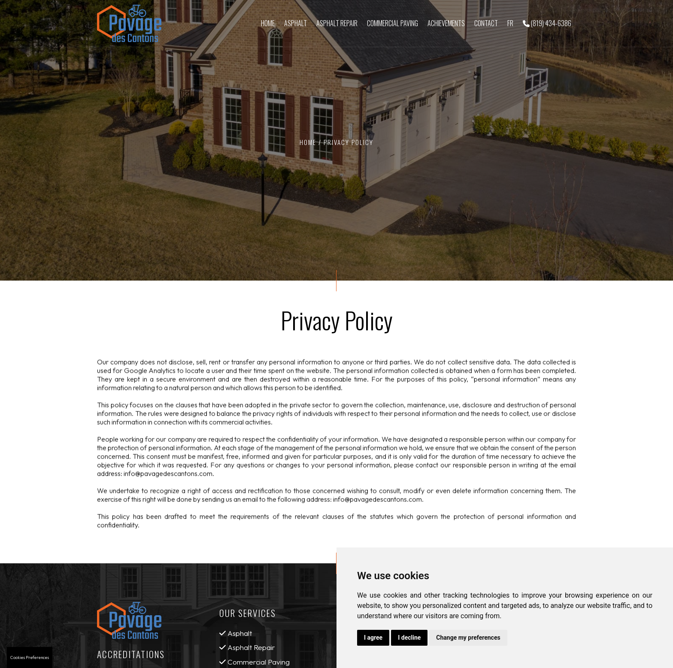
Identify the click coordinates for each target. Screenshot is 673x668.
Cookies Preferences (29, 657)
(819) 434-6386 (547, 23)
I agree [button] (373, 637)
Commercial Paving (392, 23)
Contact (486, 23)
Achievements (446, 23)
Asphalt (295, 23)
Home (268, 23)
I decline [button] (409, 637)
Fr (510, 23)
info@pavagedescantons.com (168, 476)
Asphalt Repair (337, 23)
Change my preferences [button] (468, 637)
